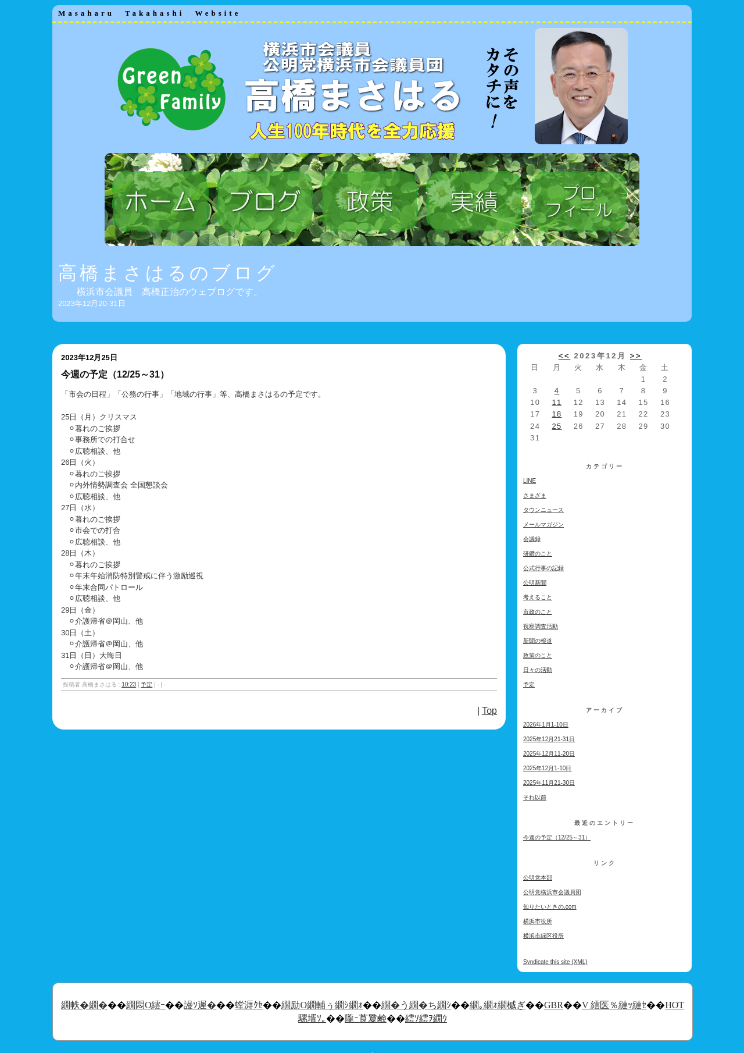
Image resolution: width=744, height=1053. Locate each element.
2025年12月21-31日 (549, 739)
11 (556, 402)
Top (489, 711)
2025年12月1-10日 (547, 768)
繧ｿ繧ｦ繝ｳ (426, 1018)
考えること (537, 597)
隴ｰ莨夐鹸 (366, 1018)
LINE (529, 481)
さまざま (534, 495)
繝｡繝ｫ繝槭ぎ (497, 1005)
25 (556, 426)
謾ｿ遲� (200, 1005)
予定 (146, 684)
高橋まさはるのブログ (168, 272)
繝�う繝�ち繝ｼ (416, 1005)
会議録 (532, 539)
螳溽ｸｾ (249, 1005)
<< (564, 355)
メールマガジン (543, 524)
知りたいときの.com (550, 906)
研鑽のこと (537, 553)
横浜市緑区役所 (543, 936)
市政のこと (537, 612)
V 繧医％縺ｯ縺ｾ (614, 1005)
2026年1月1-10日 (545, 724)
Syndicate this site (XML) (555, 962)
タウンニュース (543, 510)
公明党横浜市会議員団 (552, 892)
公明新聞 (534, 582)
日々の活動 (537, 670)
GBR (553, 1005)
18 (556, 414)
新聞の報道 (537, 641)
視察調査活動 (540, 626)
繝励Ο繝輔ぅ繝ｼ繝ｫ (322, 1005)
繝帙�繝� (84, 1005)
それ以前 (534, 797)
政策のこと (537, 655)
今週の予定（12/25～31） (557, 837)
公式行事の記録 (543, 568)
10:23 (128, 684)
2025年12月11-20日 (549, 753)
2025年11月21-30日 (549, 783)
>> (636, 355)
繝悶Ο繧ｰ (146, 1005)
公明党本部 (537, 877)
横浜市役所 (537, 921)
